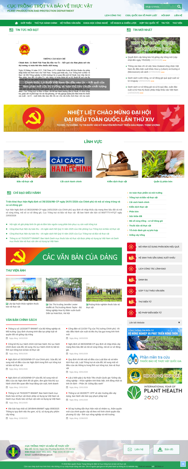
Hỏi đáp (165, 15)
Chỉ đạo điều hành (27, 193)
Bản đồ (169, 449)
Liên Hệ (178, 15)
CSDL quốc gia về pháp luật (141, 15)
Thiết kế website (145, 466)
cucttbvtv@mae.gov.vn (42, 455)
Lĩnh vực (93, 141)
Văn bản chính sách (21, 320)
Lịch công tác (113, 15)
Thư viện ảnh (16, 270)
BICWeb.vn (159, 466)
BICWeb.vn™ (178, 468)
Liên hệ (139, 449)
